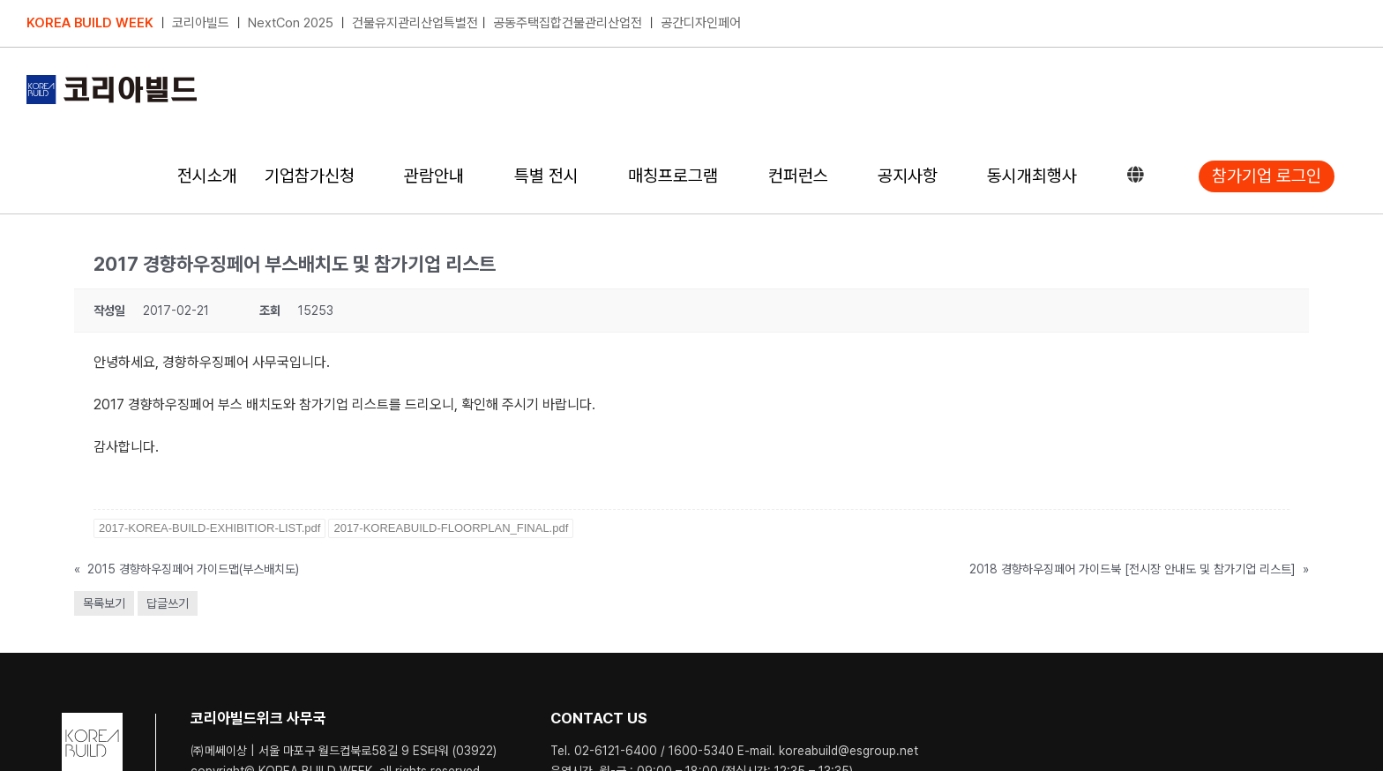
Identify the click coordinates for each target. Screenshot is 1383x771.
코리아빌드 (200, 23)
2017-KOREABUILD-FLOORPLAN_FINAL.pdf (450, 527)
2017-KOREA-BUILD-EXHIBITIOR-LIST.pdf (209, 527)
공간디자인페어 (701, 23)
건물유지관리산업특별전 (415, 23)
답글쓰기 (167, 602)
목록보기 (104, 602)
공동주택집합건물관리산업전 (567, 23)
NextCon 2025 (290, 23)
